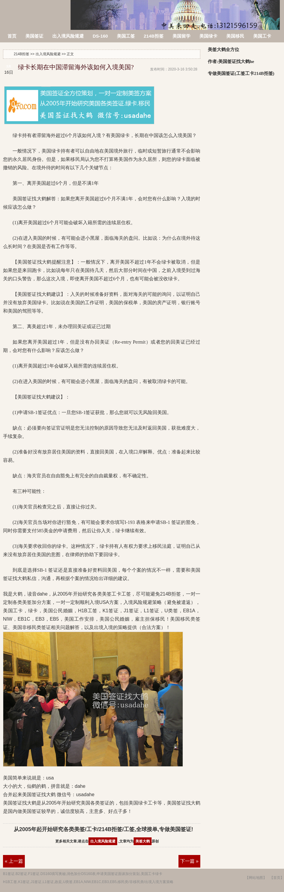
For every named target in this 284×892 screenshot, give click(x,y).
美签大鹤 (142, 841)
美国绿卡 (208, 36)
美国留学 (181, 36)
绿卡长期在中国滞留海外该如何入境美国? (76, 67)
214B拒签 (35, 11)
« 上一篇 (14, 861)
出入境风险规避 (68, 36)
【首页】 (277, 878)
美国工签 (126, 36)
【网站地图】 (256, 878)
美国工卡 (262, 36)
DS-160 (100, 36)
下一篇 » (189, 861)
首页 (11, 36)
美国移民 (235, 36)
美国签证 (34, 36)
